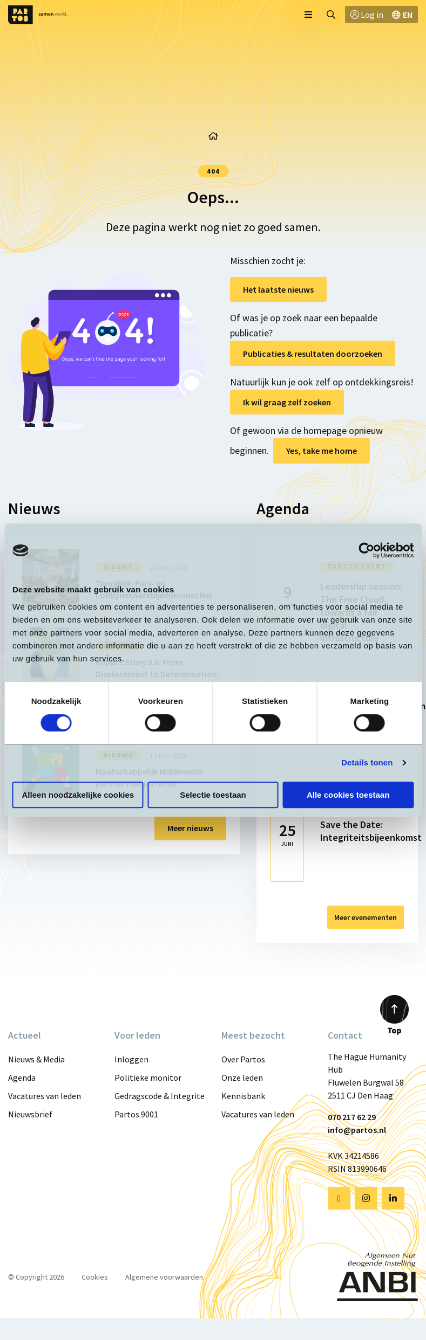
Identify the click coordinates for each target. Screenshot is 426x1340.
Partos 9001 (136, 1114)
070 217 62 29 (352, 1116)
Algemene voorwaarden (164, 1277)
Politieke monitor (147, 1077)
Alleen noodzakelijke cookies (78, 794)
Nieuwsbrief (30, 1114)
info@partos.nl (357, 1129)
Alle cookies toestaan (348, 794)
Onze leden (242, 1077)
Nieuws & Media (36, 1059)
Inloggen (131, 1059)
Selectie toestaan (213, 794)
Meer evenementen (365, 917)
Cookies (95, 1277)
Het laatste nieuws (278, 289)
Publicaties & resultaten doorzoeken (312, 353)
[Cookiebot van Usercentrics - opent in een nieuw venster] (366, 550)
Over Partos (243, 1059)
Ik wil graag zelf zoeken (287, 402)
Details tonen (367, 762)
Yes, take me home (321, 450)
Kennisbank (243, 1095)
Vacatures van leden (44, 1095)
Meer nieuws (190, 828)
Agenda (22, 1077)
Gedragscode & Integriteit (159, 1095)
